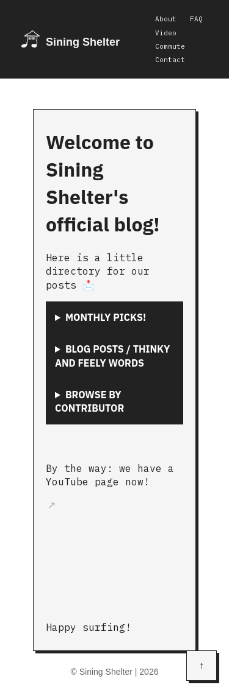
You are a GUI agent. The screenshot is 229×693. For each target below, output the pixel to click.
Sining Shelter (83, 42)
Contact (170, 59)
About (165, 19)
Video (165, 33)
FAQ (196, 19)
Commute (170, 46)
